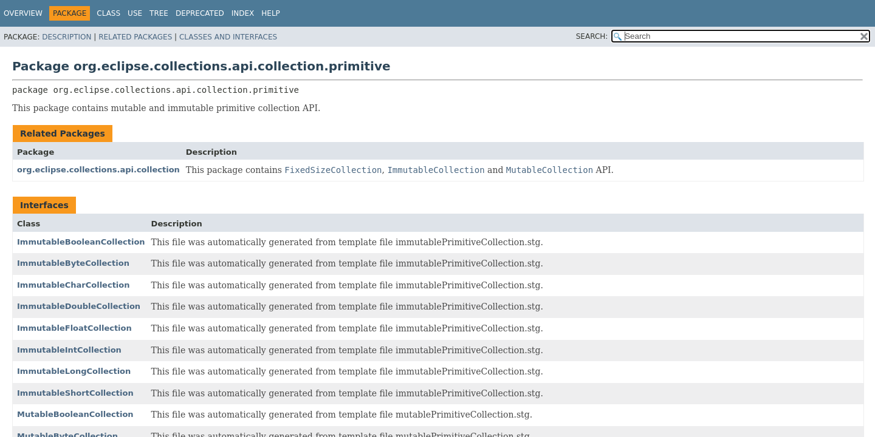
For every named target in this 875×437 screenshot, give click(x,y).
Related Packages (135, 37)
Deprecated (200, 13)
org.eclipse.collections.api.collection (98, 169)
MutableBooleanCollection (75, 414)
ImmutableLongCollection (74, 371)
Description (66, 37)
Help (270, 13)
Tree (158, 13)
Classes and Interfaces (228, 37)
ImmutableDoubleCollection (78, 306)
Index (243, 13)
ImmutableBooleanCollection (81, 241)
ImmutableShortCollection (75, 393)
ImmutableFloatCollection (74, 328)
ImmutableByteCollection (73, 263)
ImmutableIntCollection (69, 349)
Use (135, 13)
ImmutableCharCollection (73, 285)
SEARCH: (592, 36)
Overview (23, 13)
